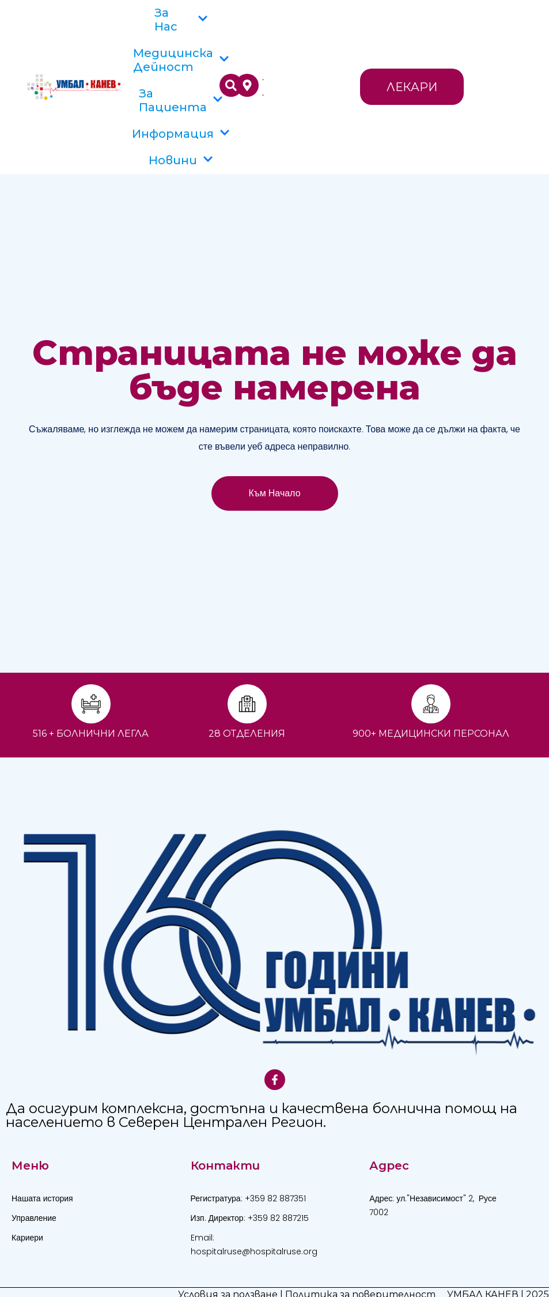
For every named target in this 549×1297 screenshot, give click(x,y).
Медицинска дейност (181, 60)
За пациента (181, 100)
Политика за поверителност (360, 1280)
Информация (181, 134)
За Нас (181, 19)
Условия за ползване (228, 1280)
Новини (181, 160)
